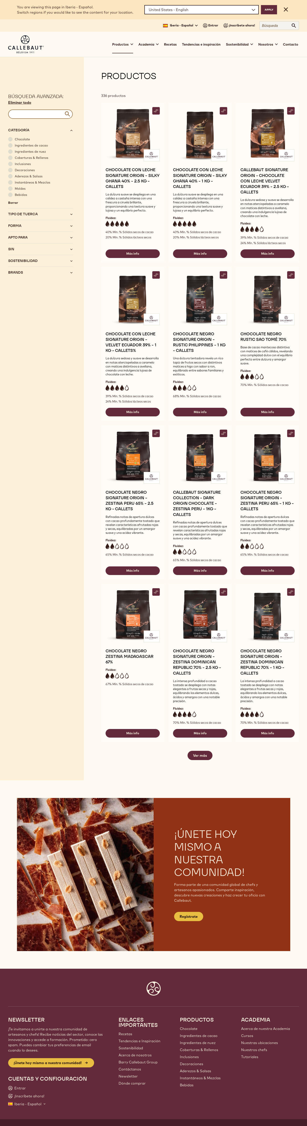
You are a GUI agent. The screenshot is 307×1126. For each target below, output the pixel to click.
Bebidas (187, 1085)
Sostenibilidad (131, 1048)
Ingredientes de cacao (199, 1035)
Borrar (13, 203)
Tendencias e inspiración (201, 44)
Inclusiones (189, 1057)
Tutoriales (249, 1057)
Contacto (290, 44)
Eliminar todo (19, 102)
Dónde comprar (132, 1083)
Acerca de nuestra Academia (265, 1028)
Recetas (170, 44)
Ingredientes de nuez (198, 1043)
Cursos (247, 1035)
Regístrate (189, 916)
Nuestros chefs (254, 1050)
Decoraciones (191, 1064)
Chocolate (188, 1028)
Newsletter (128, 1076)
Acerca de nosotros (135, 1055)
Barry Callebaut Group (138, 1062)
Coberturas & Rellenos (199, 1050)
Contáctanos (130, 1069)
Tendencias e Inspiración (139, 1041)
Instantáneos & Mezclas (200, 1078)
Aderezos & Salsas (195, 1071)
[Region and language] (201, 9)
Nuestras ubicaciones (259, 1043)
